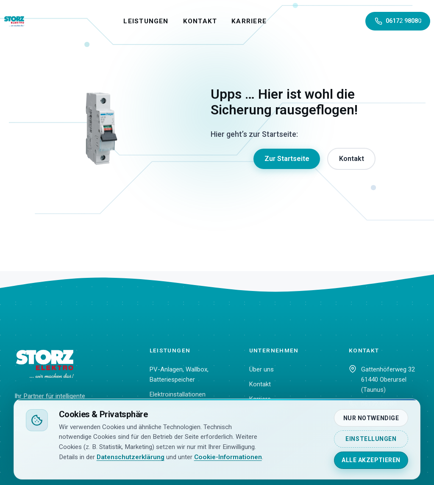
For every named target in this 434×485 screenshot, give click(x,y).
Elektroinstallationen (178, 394)
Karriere (268, 21)
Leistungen (164, 21)
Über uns (261, 369)
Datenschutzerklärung (130, 457)
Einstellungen (370, 438)
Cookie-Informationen (228, 457)
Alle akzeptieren (371, 460)
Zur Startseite (286, 159)
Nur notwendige (371, 418)
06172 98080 (398, 21)
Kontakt (219, 21)
